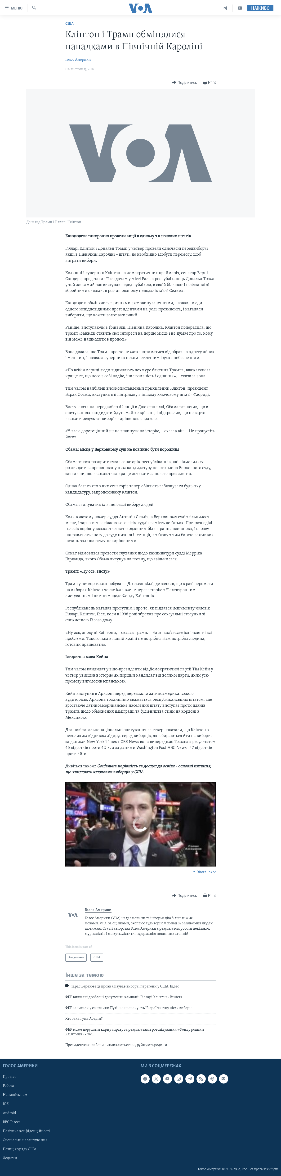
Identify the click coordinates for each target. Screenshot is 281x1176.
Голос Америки (78, 60)
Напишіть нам (15, 1095)
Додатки (10, 1158)
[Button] (184, 82)
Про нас (9, 1077)
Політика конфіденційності (26, 1131)
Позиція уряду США (19, 1149)
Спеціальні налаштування (25, 1140)
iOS (6, 1104)
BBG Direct (11, 1122)
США (69, 24)
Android (9, 1113)
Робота (8, 1086)
